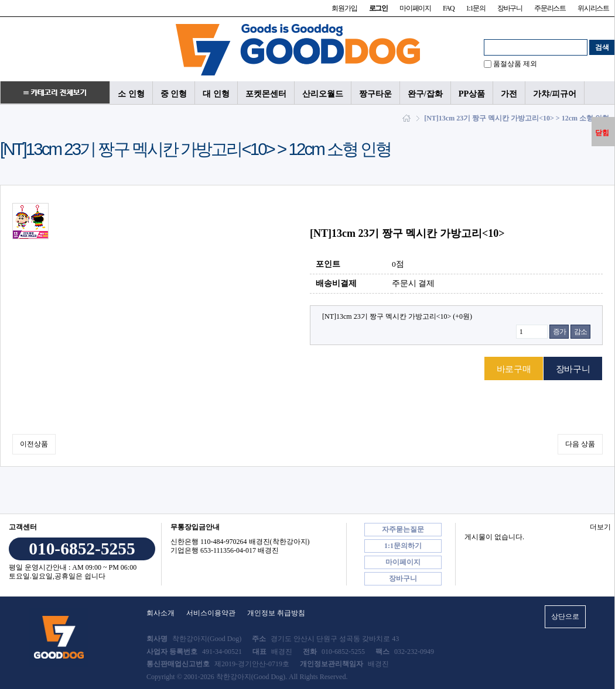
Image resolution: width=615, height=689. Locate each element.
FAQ (449, 8)
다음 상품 (580, 444)
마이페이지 (415, 8)
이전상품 (34, 444)
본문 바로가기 (0, 0)
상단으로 (565, 616)
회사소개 (160, 613)
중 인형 (173, 93)
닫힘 (602, 133)
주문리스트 (550, 8)
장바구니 (509, 8)
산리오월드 (322, 93)
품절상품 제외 (515, 64)
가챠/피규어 (554, 93)
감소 (580, 332)
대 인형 (216, 93)
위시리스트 (593, 8)
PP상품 (472, 93)
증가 (559, 332)
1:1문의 (475, 8)
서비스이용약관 (210, 613)
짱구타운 (375, 93)
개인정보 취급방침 (276, 613)
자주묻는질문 (403, 529)
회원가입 (344, 8)
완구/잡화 (425, 93)
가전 (509, 93)
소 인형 (131, 93)
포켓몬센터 (265, 93)
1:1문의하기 (403, 546)
